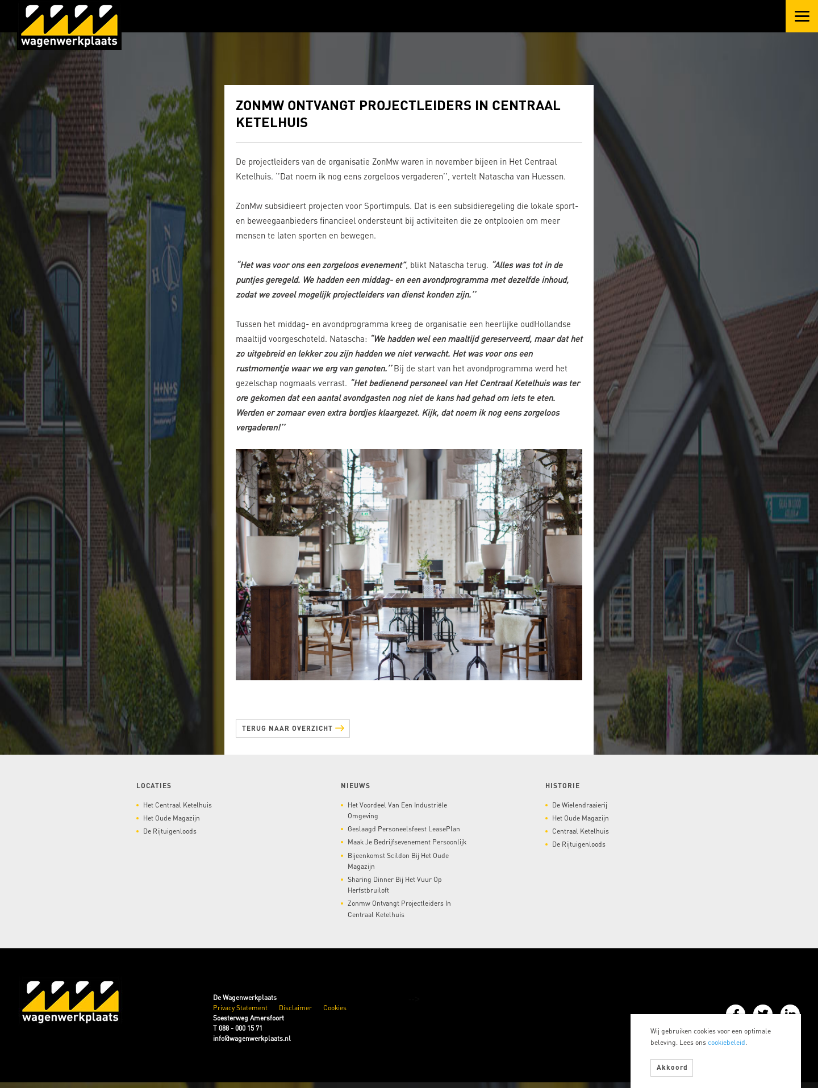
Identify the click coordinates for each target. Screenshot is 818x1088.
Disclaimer (295, 1007)
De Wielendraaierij (579, 805)
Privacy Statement (240, 1007)
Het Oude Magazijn (171, 818)
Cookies (335, 1007)
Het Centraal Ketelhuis (177, 805)
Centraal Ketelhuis (580, 831)
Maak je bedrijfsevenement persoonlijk (407, 842)
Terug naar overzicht (293, 727)
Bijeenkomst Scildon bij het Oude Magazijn (398, 861)
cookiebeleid (726, 1042)
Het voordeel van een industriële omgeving (397, 810)
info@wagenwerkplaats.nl (252, 1038)
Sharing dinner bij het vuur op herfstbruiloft (395, 884)
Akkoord (672, 1067)
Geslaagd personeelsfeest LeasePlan (404, 829)
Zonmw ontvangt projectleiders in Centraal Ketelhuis (399, 908)
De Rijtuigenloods (170, 831)
